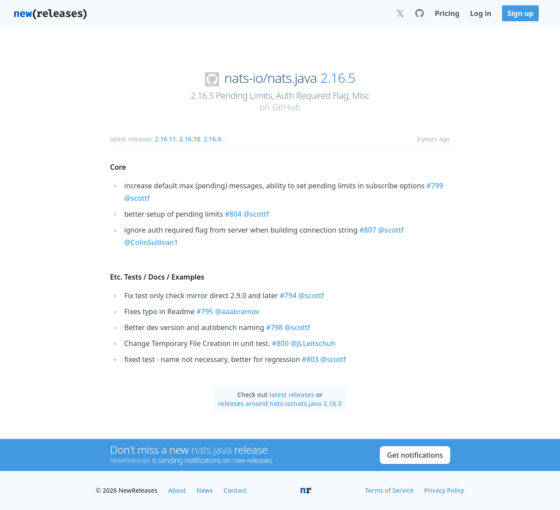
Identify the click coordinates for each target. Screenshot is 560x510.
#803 (310, 359)
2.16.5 (338, 78)
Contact (235, 490)
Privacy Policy (444, 490)
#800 (280, 343)
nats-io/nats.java (270, 78)
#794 (288, 295)
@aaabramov (237, 311)
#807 (367, 230)
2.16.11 (165, 139)
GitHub (286, 107)
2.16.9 (212, 139)
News (205, 490)
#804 (233, 214)
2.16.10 (190, 139)
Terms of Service (389, 490)
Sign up (520, 13)
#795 (205, 311)
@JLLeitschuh (312, 343)
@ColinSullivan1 (151, 242)
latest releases (292, 394)
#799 (434, 186)
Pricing (447, 13)
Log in (480, 13)
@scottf (137, 198)
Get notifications (415, 455)
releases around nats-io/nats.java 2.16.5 (280, 403)
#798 (274, 327)
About (177, 490)
